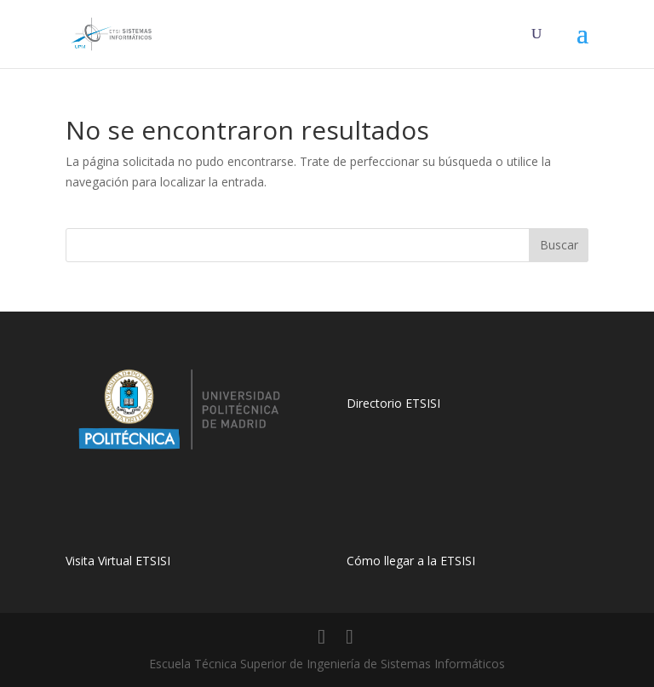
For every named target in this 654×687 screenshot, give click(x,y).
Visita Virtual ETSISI (118, 560)
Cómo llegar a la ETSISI (411, 560)
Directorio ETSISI (393, 403)
